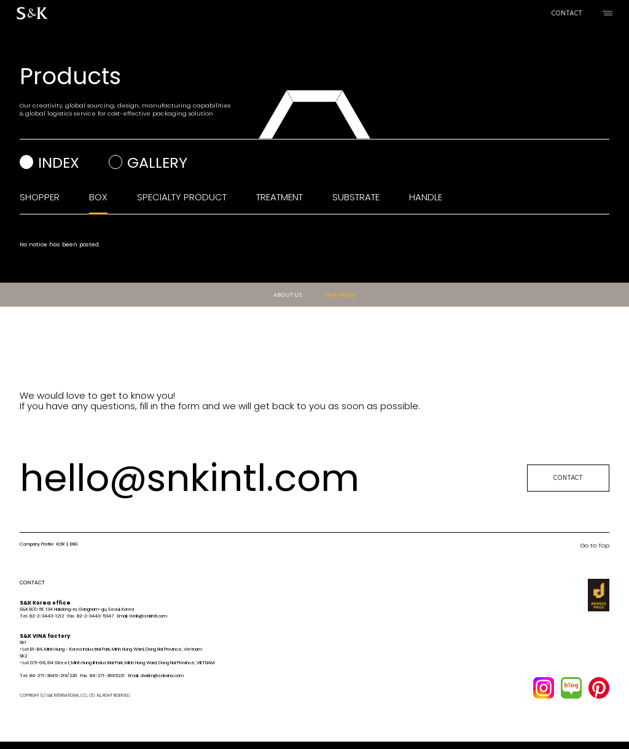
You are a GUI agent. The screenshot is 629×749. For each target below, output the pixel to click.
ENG (74, 544)
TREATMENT (279, 196)
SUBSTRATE (356, 196)
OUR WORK (340, 295)
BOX (98, 196)
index (58, 162)
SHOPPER (40, 196)
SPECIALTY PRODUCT (182, 196)
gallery (157, 162)
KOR (60, 544)
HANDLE (425, 196)
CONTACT (566, 13)
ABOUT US (287, 295)
